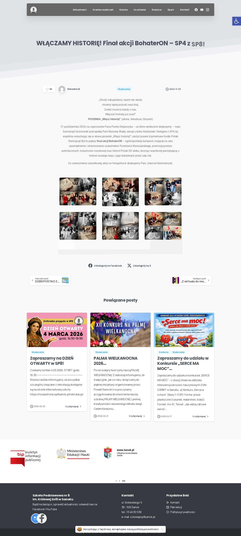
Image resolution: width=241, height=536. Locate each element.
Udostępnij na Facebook (105, 266)
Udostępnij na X (139, 266)
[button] (236, 21)
